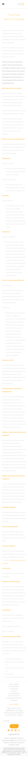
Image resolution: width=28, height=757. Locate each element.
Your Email (5, 718)
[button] (3, 4)
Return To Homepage (14, 19)
